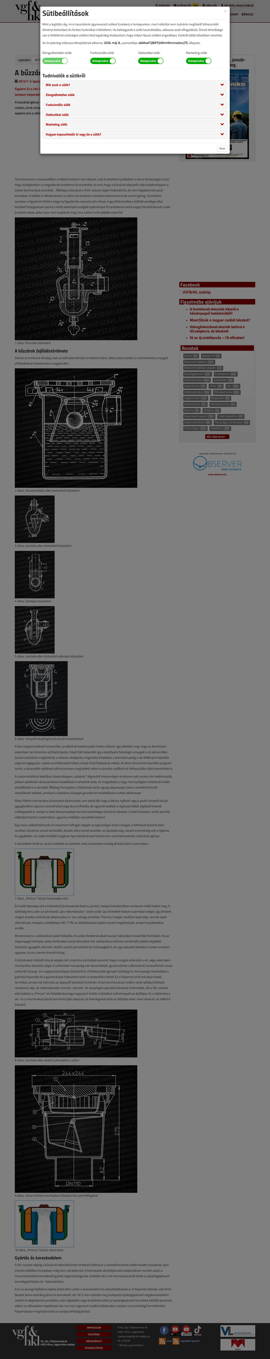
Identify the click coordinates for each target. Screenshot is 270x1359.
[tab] (135, 85)
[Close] (225, 11)
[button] (58, 84)
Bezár (222, 148)
